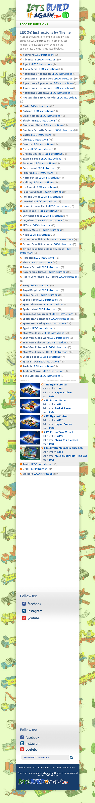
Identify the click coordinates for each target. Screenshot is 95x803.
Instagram (32, 611)
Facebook (31, 604)
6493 (60, 436)
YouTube (30, 618)
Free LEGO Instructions (38, 767)
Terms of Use (69, 767)
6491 (60, 404)
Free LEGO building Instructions (47, 10)
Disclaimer (56, 767)
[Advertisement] (48, 501)
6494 (60, 452)
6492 (60, 420)
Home (22, 767)
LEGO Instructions (48, 24)
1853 (60, 388)
